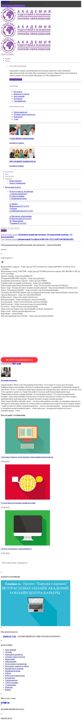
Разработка (10, 678)
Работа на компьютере (15, 675)
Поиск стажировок (17, 183)
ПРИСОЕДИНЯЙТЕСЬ (19, 359)
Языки (8, 690)
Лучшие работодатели (15, 657)
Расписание (9, 172)
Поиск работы (15, 181)
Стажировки (10, 685)
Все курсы (18, 91)
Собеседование (11, 682)
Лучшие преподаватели (24, 114)
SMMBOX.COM (9, 636)
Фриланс (9, 687)
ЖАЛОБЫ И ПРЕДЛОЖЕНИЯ (13, 6)
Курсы (7, 61)
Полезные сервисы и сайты (17, 666)
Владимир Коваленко (9, 380)
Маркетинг (10, 659)
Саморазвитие (11, 680)
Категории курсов (13, 187)
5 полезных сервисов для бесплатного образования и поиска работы (27, 457)
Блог (6, 174)
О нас (16, 119)
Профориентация (12, 671)
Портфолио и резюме (14, 668)
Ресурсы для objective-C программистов (16, 549)
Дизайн (8, 652)
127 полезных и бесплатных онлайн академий (18, 503)
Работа (8, 673)
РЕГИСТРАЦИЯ (7, 54)
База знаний (19, 96)
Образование (10, 661)
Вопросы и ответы (21, 94)
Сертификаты (20, 101)
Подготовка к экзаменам (16, 664)
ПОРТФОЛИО (9, 176)
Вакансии (8, 179)
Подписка (18, 98)
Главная (8, 58)
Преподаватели (20, 112)
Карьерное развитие (14, 654)
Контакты (18, 117)
